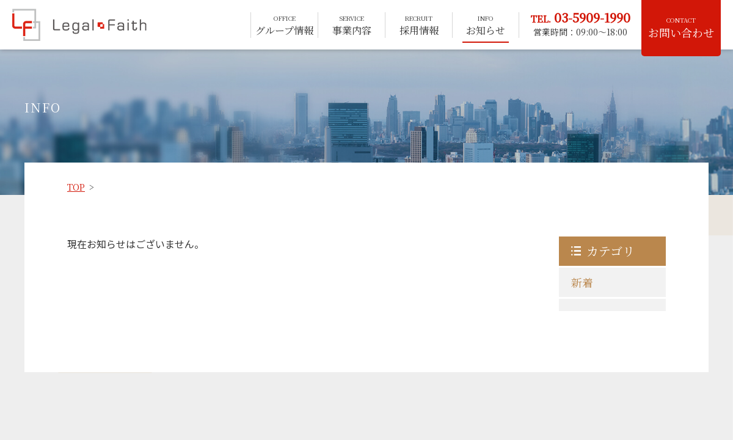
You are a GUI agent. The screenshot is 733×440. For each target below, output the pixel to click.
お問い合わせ (681, 27)
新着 (582, 282)
